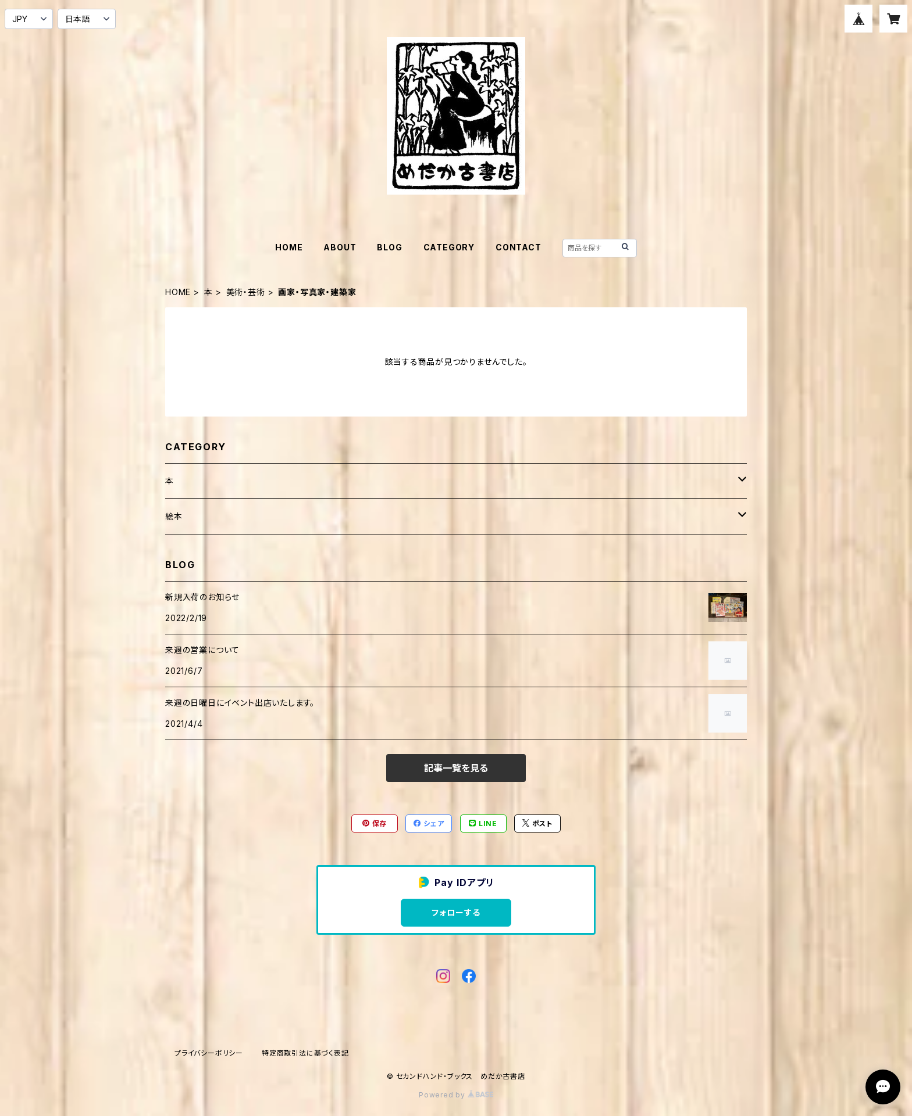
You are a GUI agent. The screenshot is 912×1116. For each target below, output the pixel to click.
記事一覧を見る (456, 768)
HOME (288, 247)
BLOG (389, 247)
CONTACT (519, 247)
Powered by (456, 1094)
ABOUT (339, 247)
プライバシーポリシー (208, 1053)
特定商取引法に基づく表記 (305, 1053)
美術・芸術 (245, 292)
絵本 (174, 516)
